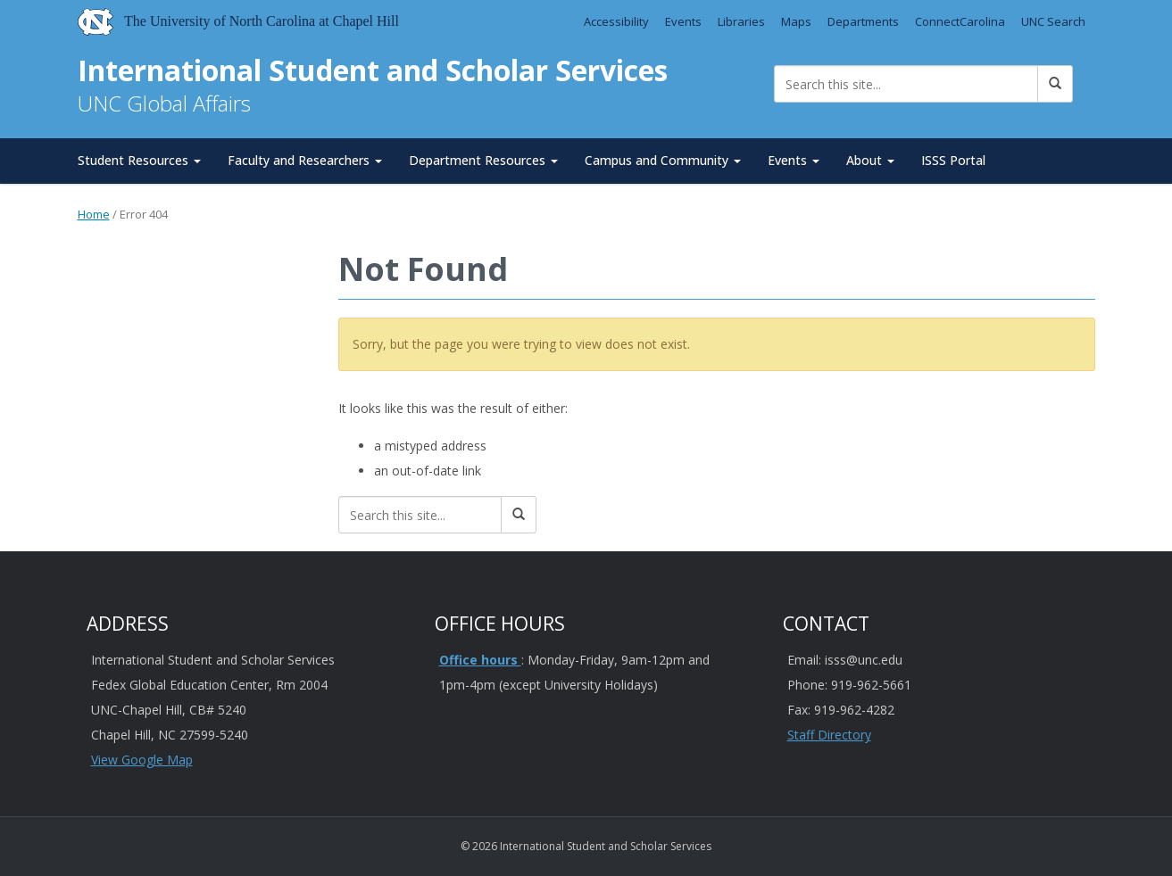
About (870, 160)
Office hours (480, 659)
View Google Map (142, 759)
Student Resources (139, 160)
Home (94, 214)
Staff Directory (829, 734)
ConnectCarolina (960, 21)
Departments (863, 21)
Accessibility (616, 21)
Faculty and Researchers (305, 160)
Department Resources (483, 160)
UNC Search (1053, 21)
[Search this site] (906, 84)
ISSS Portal (953, 160)
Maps (796, 21)
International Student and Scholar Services (373, 70)
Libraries (741, 21)
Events (683, 21)
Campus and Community (663, 160)
